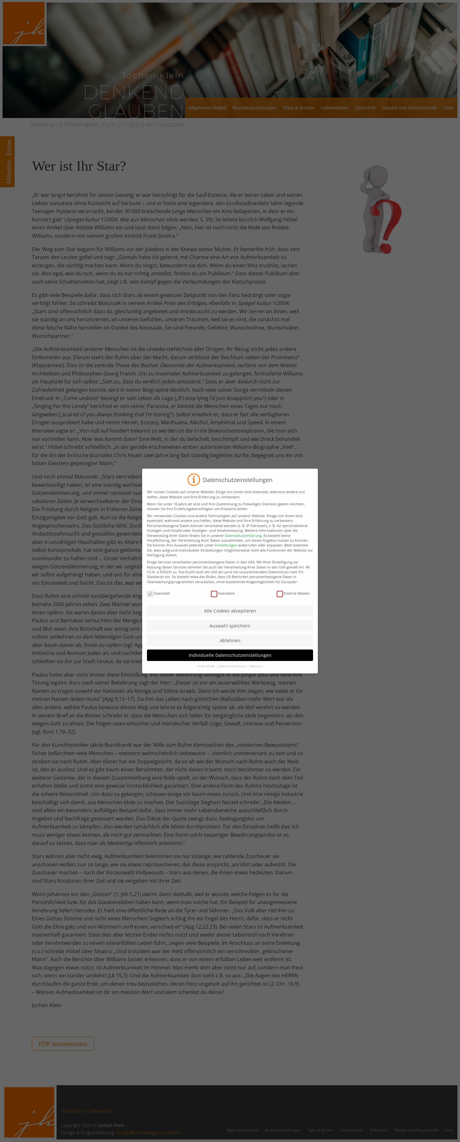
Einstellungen (226, 555)
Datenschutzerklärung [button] (232, 677)
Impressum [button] (256, 677)
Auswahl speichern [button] (230, 636)
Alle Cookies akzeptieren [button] (230, 622)
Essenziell (158, 603)
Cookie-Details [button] (206, 677)
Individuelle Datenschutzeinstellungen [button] (230, 666)
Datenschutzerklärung (243, 546)
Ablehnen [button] (230, 651)
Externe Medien (293, 603)
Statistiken (223, 603)
